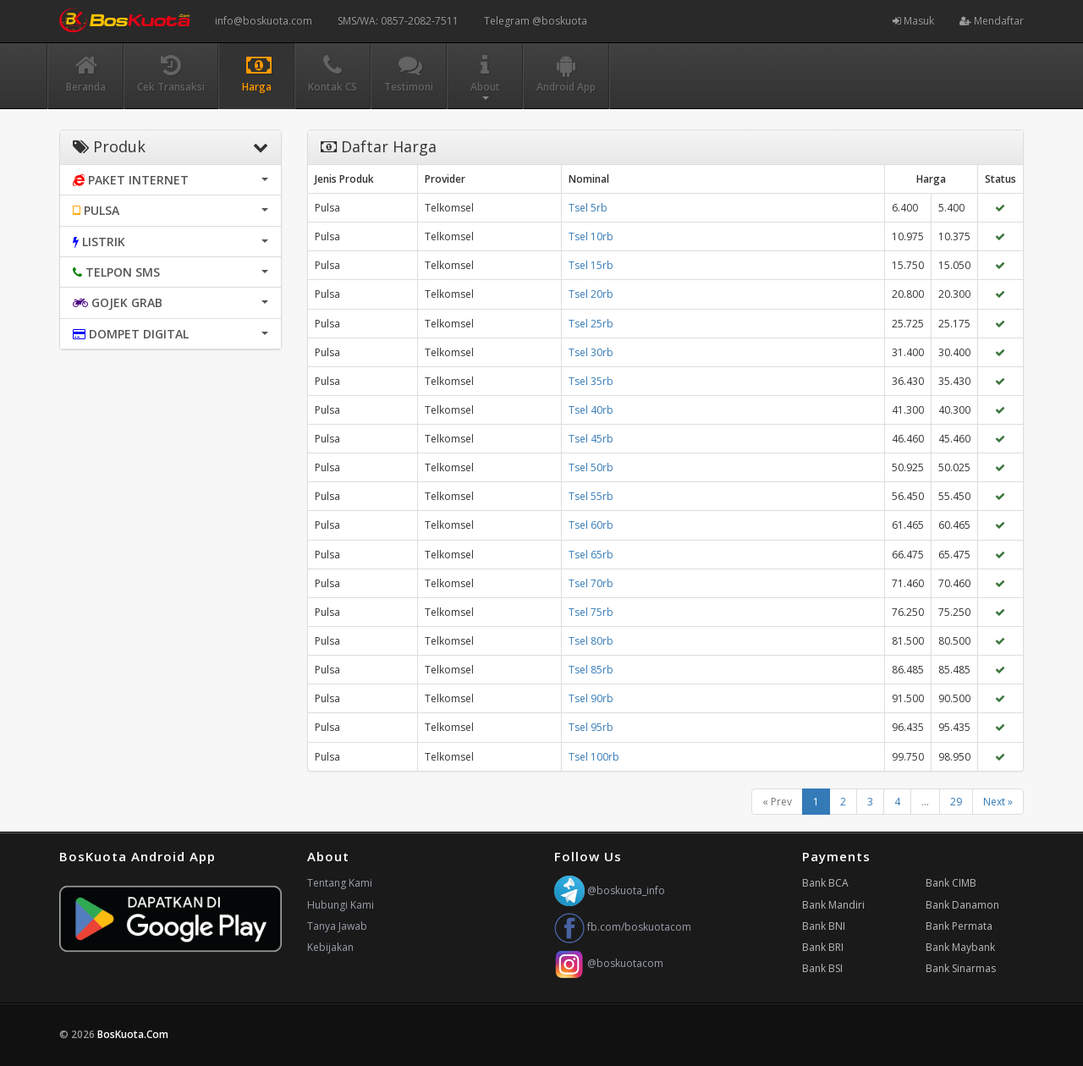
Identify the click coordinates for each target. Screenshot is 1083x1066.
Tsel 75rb (591, 612)
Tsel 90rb (591, 698)
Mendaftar (991, 21)
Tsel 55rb (591, 496)
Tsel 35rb (591, 381)
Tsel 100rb (594, 757)
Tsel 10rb (591, 236)
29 (956, 801)
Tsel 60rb (591, 525)
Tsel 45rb (591, 438)
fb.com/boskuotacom (622, 927)
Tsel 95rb (591, 727)
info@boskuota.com (263, 21)
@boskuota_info (609, 890)
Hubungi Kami (340, 905)
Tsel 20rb (591, 294)
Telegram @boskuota (535, 21)
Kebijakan (330, 947)
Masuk (913, 21)
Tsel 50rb (591, 467)
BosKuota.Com (134, 1034)
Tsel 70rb (591, 583)
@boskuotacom (608, 963)
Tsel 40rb (591, 410)
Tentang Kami (339, 883)
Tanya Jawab (337, 926)
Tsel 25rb (591, 323)
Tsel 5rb (588, 208)
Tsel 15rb (591, 265)
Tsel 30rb (591, 352)
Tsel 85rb (591, 669)
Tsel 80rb (591, 641)
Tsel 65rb (591, 554)
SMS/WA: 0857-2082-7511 (398, 21)
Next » (998, 801)
